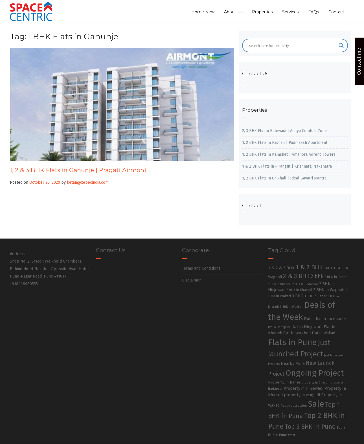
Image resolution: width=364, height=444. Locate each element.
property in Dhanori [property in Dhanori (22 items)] (316, 382)
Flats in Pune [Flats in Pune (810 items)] (292, 342)
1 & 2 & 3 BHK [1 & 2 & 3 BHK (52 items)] (281, 267)
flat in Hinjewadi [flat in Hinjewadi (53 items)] (307, 326)
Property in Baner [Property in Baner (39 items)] (284, 382)
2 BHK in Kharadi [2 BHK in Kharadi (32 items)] (299, 290)
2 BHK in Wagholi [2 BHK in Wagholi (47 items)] (328, 289)
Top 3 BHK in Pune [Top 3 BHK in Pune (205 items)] (310, 426)
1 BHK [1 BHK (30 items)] (328, 268)
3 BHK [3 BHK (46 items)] (297, 296)
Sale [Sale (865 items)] (316, 404)
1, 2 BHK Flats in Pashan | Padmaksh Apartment (284, 142)
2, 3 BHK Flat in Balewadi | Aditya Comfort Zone (284, 130)
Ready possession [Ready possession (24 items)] (294, 406)
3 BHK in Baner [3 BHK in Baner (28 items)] (315, 296)
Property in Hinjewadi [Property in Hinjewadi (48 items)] (303, 388)
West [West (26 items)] (291, 435)
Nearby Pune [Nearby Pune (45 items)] (293, 363)
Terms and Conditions (201, 268)
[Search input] (292, 45)
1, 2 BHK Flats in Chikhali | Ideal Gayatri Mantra (284, 178)
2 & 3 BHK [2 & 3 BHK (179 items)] (296, 276)
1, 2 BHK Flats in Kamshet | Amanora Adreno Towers (289, 154)
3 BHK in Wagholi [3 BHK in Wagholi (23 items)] (291, 307)
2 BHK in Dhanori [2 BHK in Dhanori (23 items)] (279, 284)
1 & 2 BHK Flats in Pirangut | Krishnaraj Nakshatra (287, 166)
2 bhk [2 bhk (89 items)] (317, 277)
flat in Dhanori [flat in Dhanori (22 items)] (337, 319)
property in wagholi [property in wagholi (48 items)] (302, 394)
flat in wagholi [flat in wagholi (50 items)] (297, 332)
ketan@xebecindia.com (88, 182)
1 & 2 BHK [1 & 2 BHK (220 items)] (309, 267)
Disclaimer (191, 280)
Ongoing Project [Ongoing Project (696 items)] (315, 373)
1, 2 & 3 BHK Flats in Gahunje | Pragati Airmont (78, 170)
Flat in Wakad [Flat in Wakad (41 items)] (323, 333)
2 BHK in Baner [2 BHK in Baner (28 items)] (335, 277)
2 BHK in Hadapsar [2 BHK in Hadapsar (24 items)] (305, 284)
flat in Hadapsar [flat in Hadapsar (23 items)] (279, 327)
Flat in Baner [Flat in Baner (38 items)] (315, 318)
